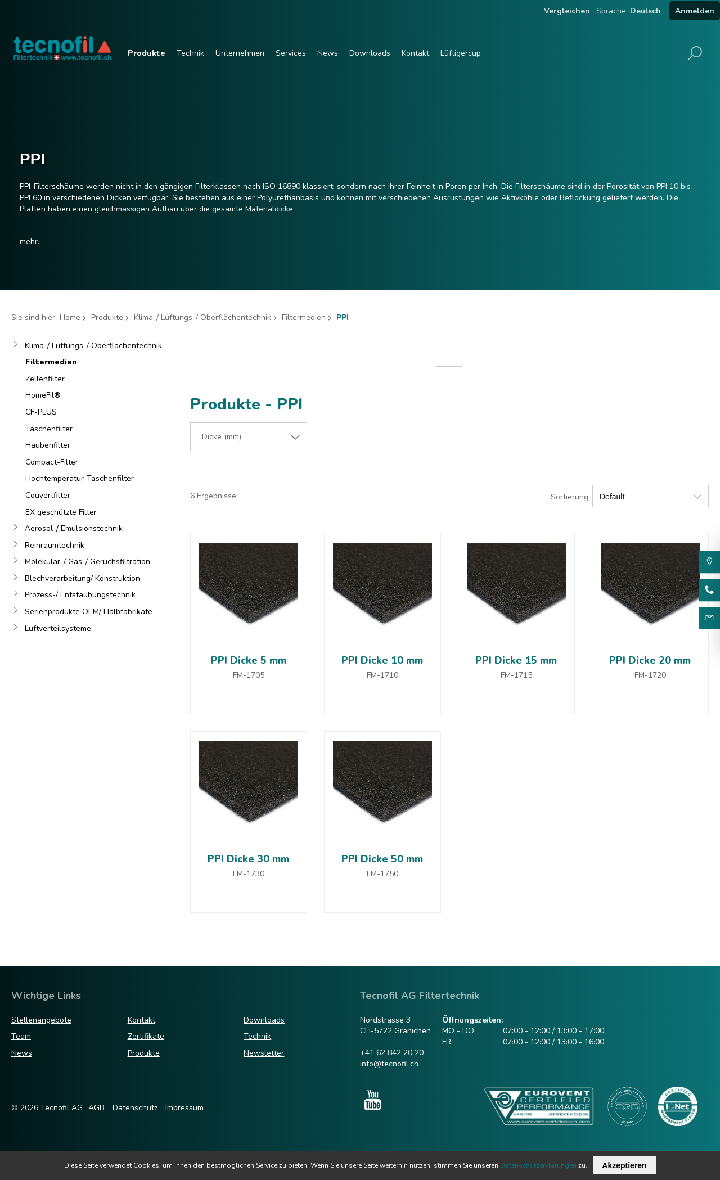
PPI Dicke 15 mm (516, 660)
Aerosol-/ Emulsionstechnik (74, 528)
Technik (190, 53)
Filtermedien (304, 317)
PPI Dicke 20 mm (650, 660)
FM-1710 (382, 675)
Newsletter (264, 1053)
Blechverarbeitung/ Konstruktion (82, 578)
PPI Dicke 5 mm (248, 660)
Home (70, 317)
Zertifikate (146, 1036)
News (327, 53)
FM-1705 (248, 675)
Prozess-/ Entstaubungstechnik (80, 594)
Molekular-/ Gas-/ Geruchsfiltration (87, 561)
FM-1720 (650, 675)
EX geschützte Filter (61, 512)
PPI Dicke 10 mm (382, 660)
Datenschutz (135, 1107)
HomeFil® (43, 395)
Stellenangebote (41, 1020)
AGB (96, 1107)
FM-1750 (382, 873)
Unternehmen (239, 53)
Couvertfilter (47, 495)
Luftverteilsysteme (58, 628)
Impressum (184, 1107)
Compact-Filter (51, 462)
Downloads (369, 53)
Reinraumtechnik (54, 545)
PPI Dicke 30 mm (248, 859)
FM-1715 (516, 675)
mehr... (31, 241)
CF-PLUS (41, 412)
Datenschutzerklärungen (538, 1165)
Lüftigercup (460, 53)
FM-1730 (248, 873)
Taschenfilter (49, 429)
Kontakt (415, 53)
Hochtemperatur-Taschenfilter (79, 478)
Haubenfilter (47, 445)
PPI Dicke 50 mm (382, 859)
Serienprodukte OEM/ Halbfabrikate (88, 611)
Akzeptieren (624, 1165)
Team (21, 1036)
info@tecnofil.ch (389, 1064)
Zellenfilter (45, 378)
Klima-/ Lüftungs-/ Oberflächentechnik (202, 317)
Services (291, 53)
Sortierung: (570, 497)
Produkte (146, 53)
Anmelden (694, 11)
